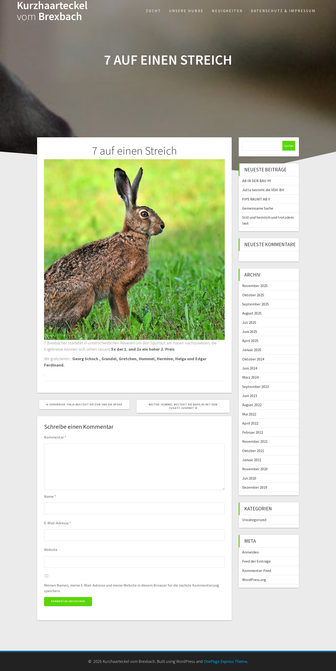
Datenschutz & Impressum (283, 10)
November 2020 (255, 469)
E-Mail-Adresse (57, 523)
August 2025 (252, 313)
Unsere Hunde (186, 10)
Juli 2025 (249, 322)
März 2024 (250, 377)
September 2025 (255, 304)
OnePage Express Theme (225, 661)
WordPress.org (254, 579)
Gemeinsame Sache (257, 208)
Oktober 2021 (253, 450)
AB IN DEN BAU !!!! (256, 180)
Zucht (153, 10)
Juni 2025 (249, 331)
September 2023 (255, 386)
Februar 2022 (252, 432)
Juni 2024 (249, 368)
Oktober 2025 (253, 295)
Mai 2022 (249, 414)
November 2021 (255, 441)
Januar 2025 (251, 349)
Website (50, 549)
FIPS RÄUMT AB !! (256, 199)
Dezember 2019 (254, 487)
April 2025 (250, 340)
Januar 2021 (251, 459)
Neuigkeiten (227, 10)
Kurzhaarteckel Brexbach (52, 11)
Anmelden (250, 552)
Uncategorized (254, 519)
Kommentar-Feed (256, 570)
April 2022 (250, 423)
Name (50, 496)
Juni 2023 (249, 395)
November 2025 (255, 285)
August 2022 (252, 404)
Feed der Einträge (256, 561)
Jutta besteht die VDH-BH (263, 189)
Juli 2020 (249, 478)
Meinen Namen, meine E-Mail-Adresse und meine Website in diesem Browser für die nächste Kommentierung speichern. (131, 588)
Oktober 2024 (253, 359)
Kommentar (55, 437)
